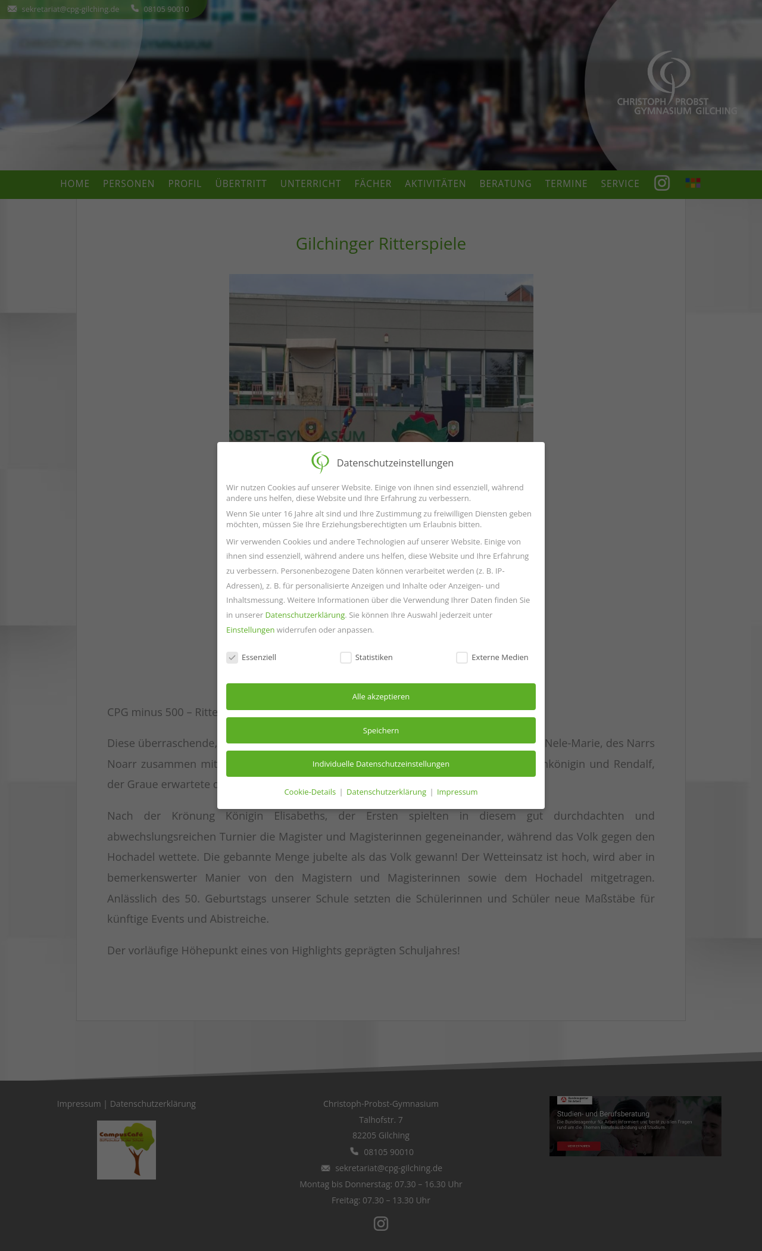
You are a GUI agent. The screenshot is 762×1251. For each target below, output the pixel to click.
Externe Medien (492, 657)
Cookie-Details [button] (311, 791)
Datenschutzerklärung (305, 614)
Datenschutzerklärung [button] (387, 791)
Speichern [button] (381, 730)
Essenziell (251, 657)
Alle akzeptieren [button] (381, 696)
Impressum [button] (457, 791)
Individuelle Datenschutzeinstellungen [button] (381, 763)
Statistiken (366, 657)
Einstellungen (250, 629)
